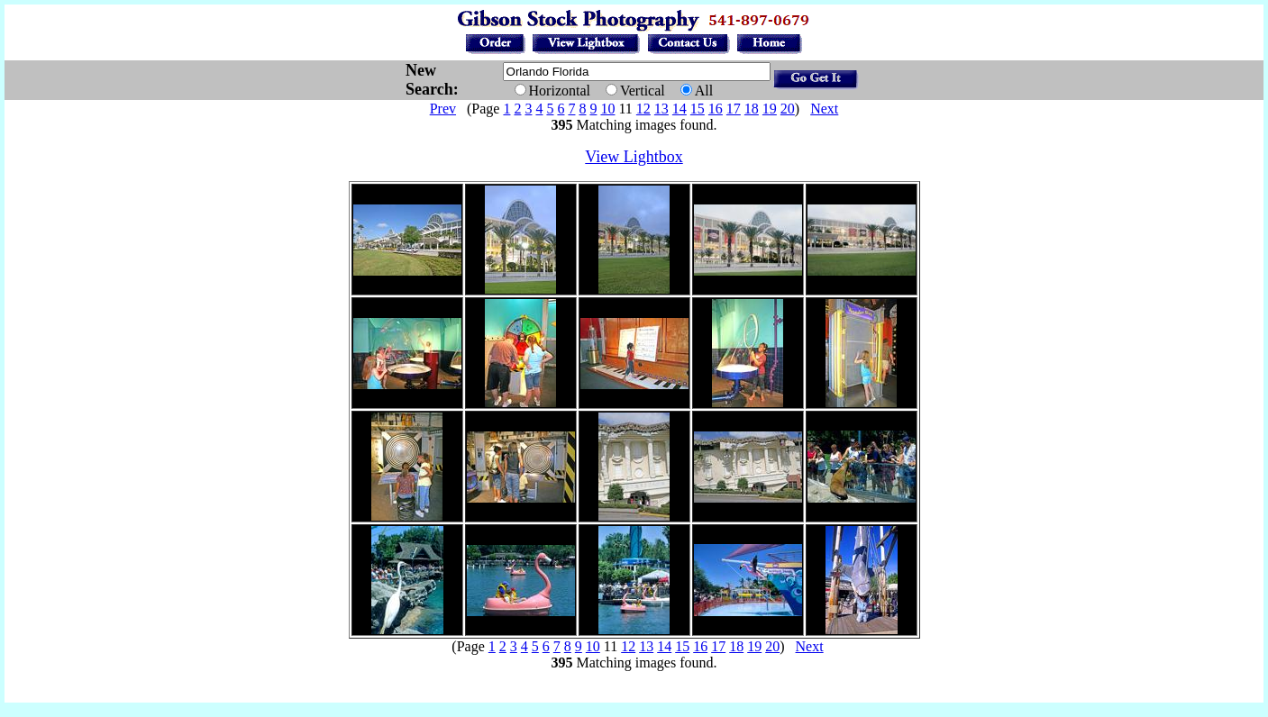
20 (787, 108)
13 (661, 108)
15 (697, 108)
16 (715, 108)
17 (733, 108)
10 (607, 108)
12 (643, 108)
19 (769, 108)
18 (751, 108)
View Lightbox (633, 157)
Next (824, 108)
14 (679, 108)
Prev (443, 108)
